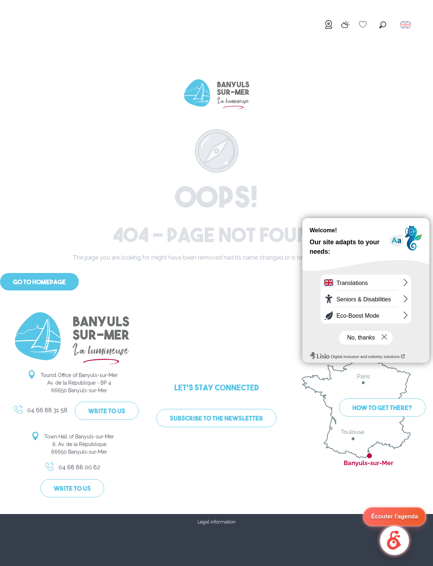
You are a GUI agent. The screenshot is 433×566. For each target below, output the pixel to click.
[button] (382, 25)
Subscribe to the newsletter (216, 419)
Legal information (216, 522)
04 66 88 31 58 (40, 411)
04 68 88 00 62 (72, 468)
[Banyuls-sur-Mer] (216, 95)
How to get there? (382, 408)
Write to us (106, 411)
